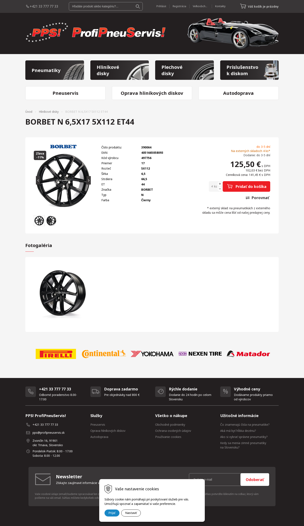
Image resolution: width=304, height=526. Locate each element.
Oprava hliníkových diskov (107, 431)
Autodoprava (99, 437)
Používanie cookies (168, 437)
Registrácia (179, 6)
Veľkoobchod (201, 6)
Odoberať (255, 479)
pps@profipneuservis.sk (49, 433)
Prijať (112, 513)
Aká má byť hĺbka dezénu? (238, 431)
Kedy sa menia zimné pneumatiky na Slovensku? (243, 445)
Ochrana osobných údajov (173, 431)
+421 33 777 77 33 (44, 6)
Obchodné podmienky (170, 425)
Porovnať (257, 197)
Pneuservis (97, 425)
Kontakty (220, 6)
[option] (56, 354)
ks (215, 186)
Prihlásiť (161, 6)
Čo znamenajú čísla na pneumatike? (245, 425)
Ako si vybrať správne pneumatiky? (244, 437)
